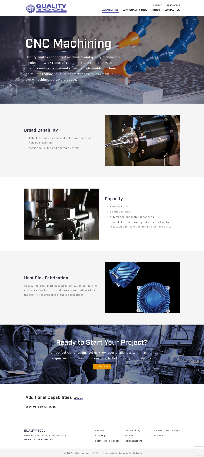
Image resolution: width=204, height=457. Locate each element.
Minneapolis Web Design (114, 453)
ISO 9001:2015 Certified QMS (39, 439)
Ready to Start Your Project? (102, 342)
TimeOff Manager (172, 430)
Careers (158, 430)
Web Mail (158, 435)
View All (78, 398)
